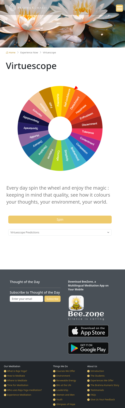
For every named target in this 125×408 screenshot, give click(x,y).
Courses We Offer (65, 371)
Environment (63, 375)
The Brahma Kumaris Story (104, 385)
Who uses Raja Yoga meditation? (24, 390)
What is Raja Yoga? (17, 371)
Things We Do (60, 366)
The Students (97, 375)
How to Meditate (16, 375)
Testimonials (97, 390)
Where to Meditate (17, 380)
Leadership (62, 390)
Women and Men (65, 394)
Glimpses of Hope (65, 404)
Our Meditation (12, 366)
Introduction (97, 371)
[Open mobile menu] (119, 8)
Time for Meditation (17, 385)
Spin (60, 219)
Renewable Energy (66, 380)
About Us (92, 366)
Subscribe (52, 299)
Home (10, 52)
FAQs (93, 394)
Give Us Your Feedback (102, 399)
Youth (59, 399)
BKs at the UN (63, 385)
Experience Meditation (19, 394)
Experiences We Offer (101, 380)
